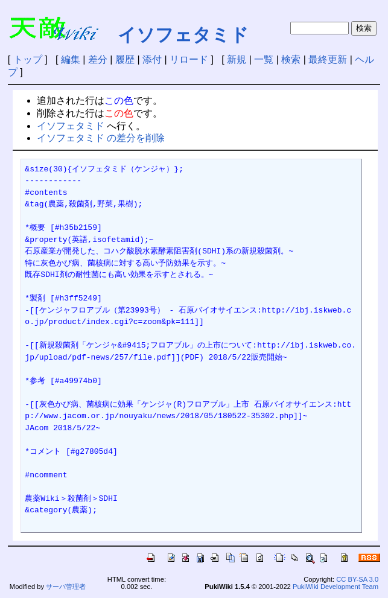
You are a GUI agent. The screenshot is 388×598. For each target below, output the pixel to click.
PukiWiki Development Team (335, 586)
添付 (152, 59)
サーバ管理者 (66, 586)
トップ (27, 59)
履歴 (125, 59)
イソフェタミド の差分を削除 (101, 138)
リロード (189, 59)
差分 (97, 59)
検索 (291, 59)
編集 (70, 59)
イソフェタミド (183, 35)
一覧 (263, 59)
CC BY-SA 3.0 (357, 579)
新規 (236, 59)
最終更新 (327, 59)
